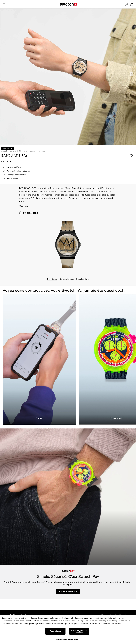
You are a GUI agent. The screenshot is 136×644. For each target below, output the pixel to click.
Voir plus (23, 206)
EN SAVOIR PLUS (68, 592)
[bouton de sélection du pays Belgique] (14, 614)
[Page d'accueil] (68, 4)
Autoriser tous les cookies (79, 631)
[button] (4, 4)
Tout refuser (55, 631)
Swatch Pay (8, 148)
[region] (68, 629)
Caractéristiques (66, 279)
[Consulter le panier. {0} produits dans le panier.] (131, 4)
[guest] (126, 4)
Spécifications (82, 279)
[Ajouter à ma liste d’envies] (131, 155)
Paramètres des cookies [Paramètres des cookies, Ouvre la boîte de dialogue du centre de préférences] (67, 640)
